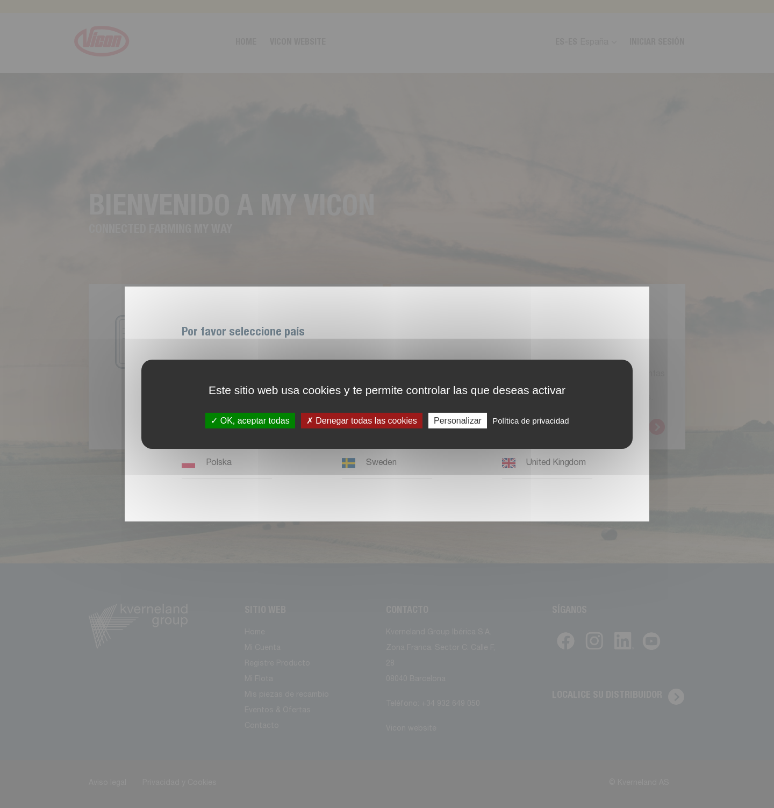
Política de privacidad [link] (530, 420)
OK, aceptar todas (250, 420)
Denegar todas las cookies (361, 420)
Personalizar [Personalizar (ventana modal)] (458, 420)
